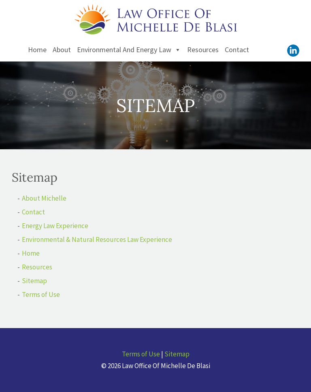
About (62, 49)
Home (37, 49)
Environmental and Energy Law (129, 49)
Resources (203, 49)
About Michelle (44, 198)
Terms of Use (41, 294)
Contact (237, 49)
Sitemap (34, 280)
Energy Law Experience (55, 225)
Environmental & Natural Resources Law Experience (97, 239)
